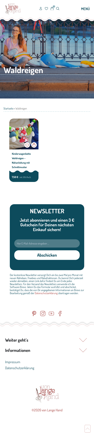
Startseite (8, 108)
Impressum (12, 362)
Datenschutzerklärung (46, 293)
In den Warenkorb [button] (34, 145)
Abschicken (47, 255)
